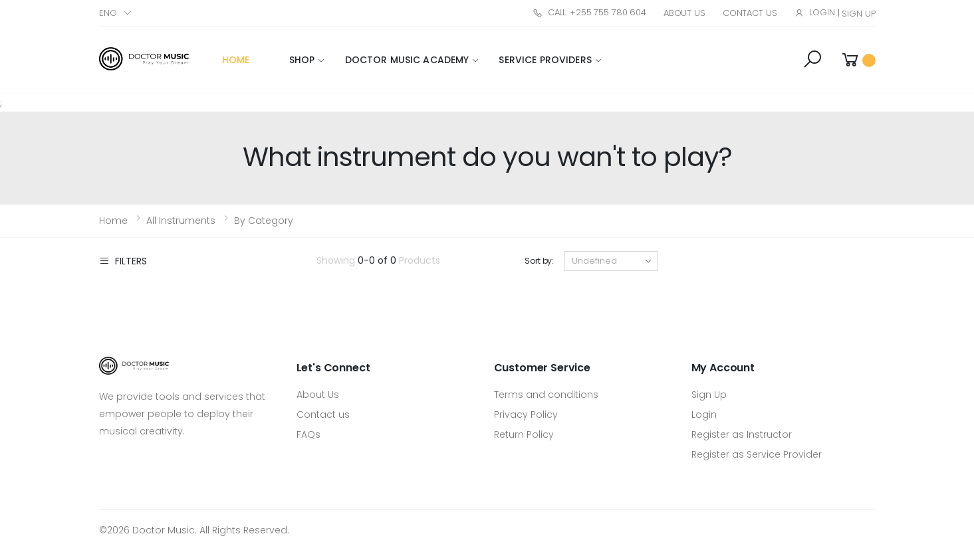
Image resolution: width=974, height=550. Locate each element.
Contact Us (750, 13)
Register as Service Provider (756, 454)
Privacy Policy (526, 414)
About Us (684, 13)
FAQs (308, 434)
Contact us (323, 414)
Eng (108, 13)
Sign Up (858, 13)
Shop (302, 59)
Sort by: (539, 260)
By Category (263, 220)
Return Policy (524, 434)
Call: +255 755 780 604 (589, 12)
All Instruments (180, 220)
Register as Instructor (741, 434)
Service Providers (545, 59)
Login (814, 12)
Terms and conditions (546, 394)
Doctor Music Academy (407, 59)
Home (236, 59)
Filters (123, 260)
